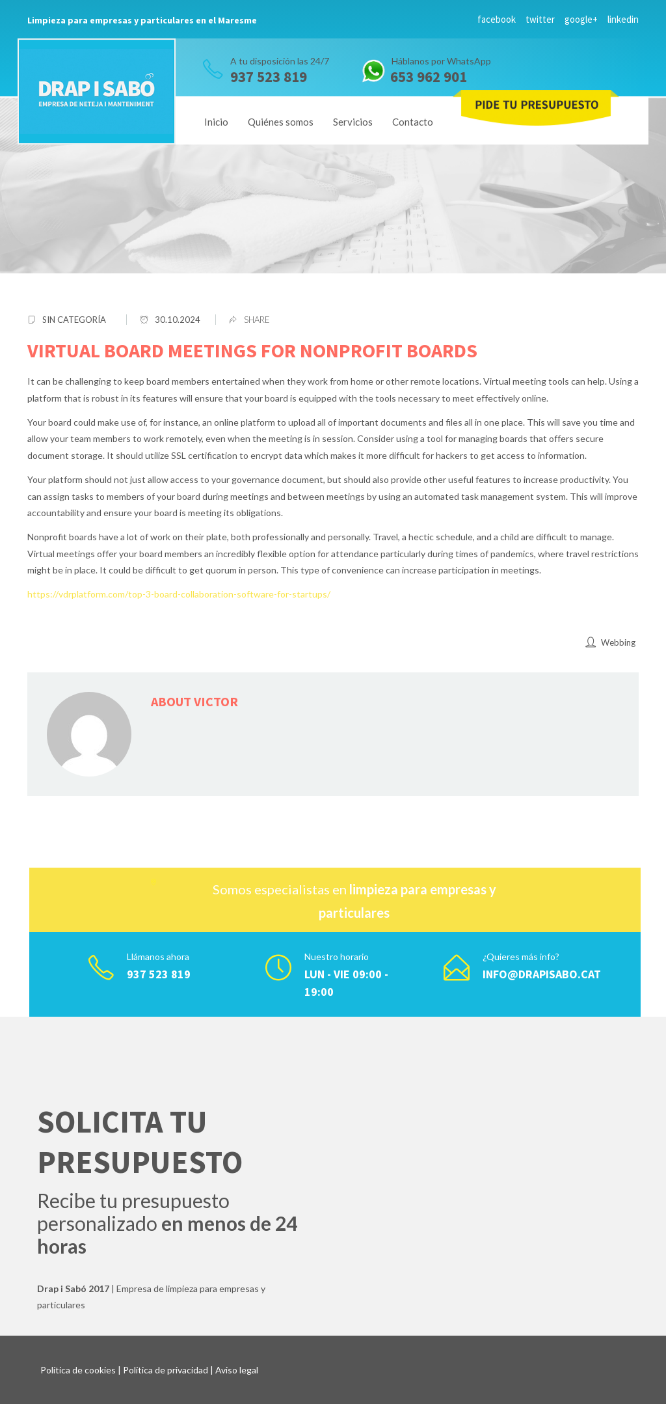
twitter (540, 19)
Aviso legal (236, 1369)
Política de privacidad (165, 1369)
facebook (496, 19)
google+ (581, 19)
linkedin (623, 19)
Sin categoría (74, 319)
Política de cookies (78, 1369)
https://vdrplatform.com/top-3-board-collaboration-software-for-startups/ (178, 593)
